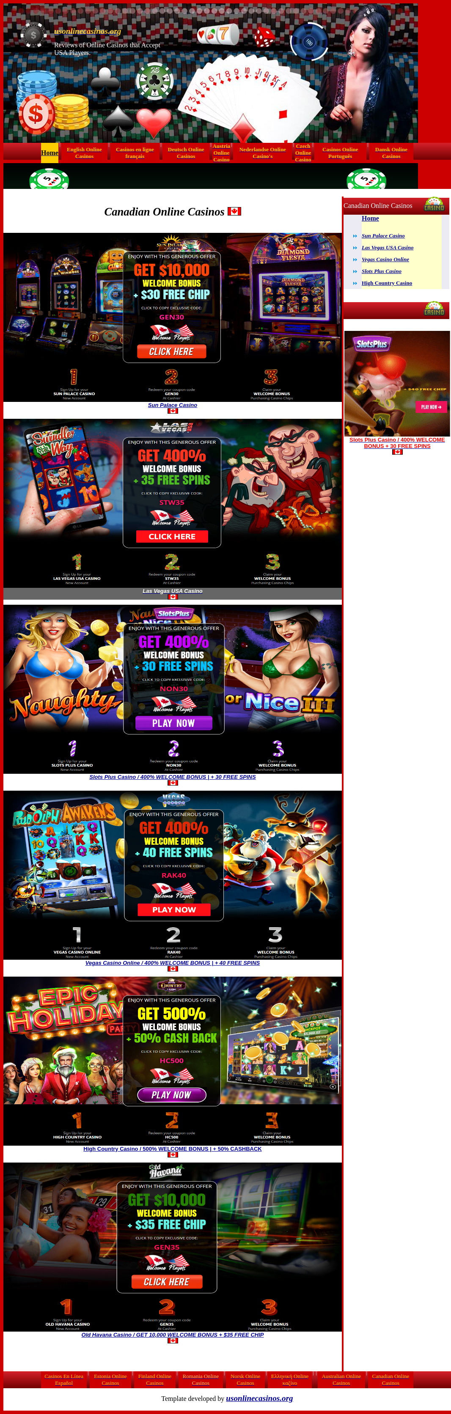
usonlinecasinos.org (259, 1398)
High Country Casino (387, 283)
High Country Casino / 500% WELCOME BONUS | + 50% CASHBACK (172, 1149)
